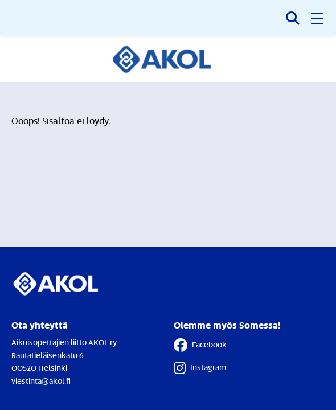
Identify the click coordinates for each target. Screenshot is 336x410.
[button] (318, 18)
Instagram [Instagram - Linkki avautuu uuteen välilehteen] (200, 368)
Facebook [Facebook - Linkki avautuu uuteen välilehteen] (200, 345)
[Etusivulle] (168, 59)
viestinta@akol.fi (41, 380)
